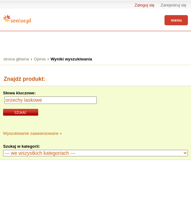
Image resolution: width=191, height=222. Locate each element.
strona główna (16, 59)
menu (176, 20)
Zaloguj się (144, 5)
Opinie (40, 59)
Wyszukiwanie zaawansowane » (32, 133)
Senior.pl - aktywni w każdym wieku (17, 19)
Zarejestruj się (173, 5)
